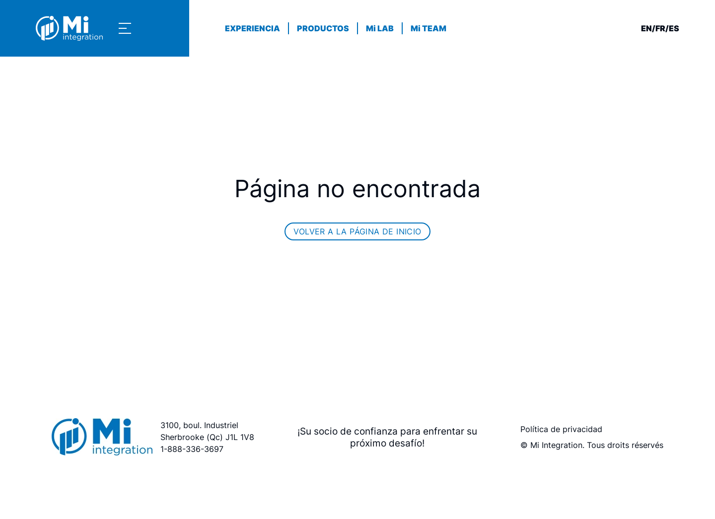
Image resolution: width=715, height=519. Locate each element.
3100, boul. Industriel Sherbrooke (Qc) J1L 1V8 (207, 431)
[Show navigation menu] (125, 28)
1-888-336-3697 (191, 449)
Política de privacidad (561, 429)
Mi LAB (380, 28)
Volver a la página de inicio (357, 231)
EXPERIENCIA (252, 28)
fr (660, 28)
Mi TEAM (428, 28)
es (674, 28)
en (646, 28)
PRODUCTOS (323, 28)
